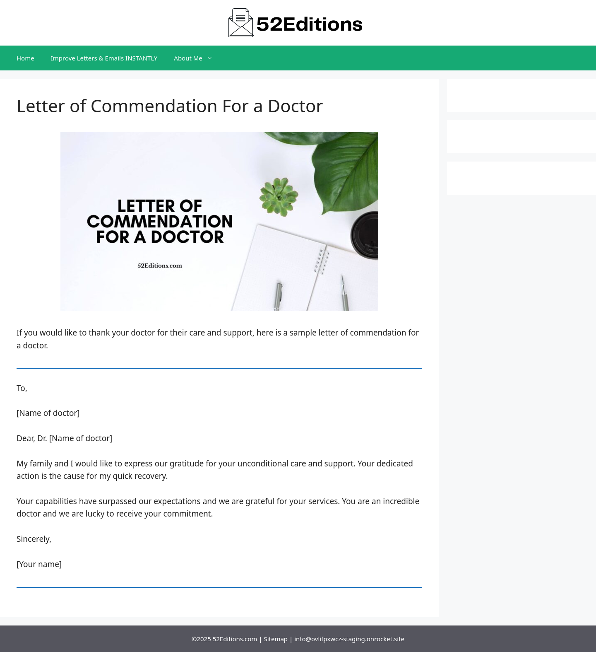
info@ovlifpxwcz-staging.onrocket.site (349, 639)
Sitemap (276, 639)
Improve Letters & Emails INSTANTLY (104, 58)
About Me (197, 58)
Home (25, 58)
